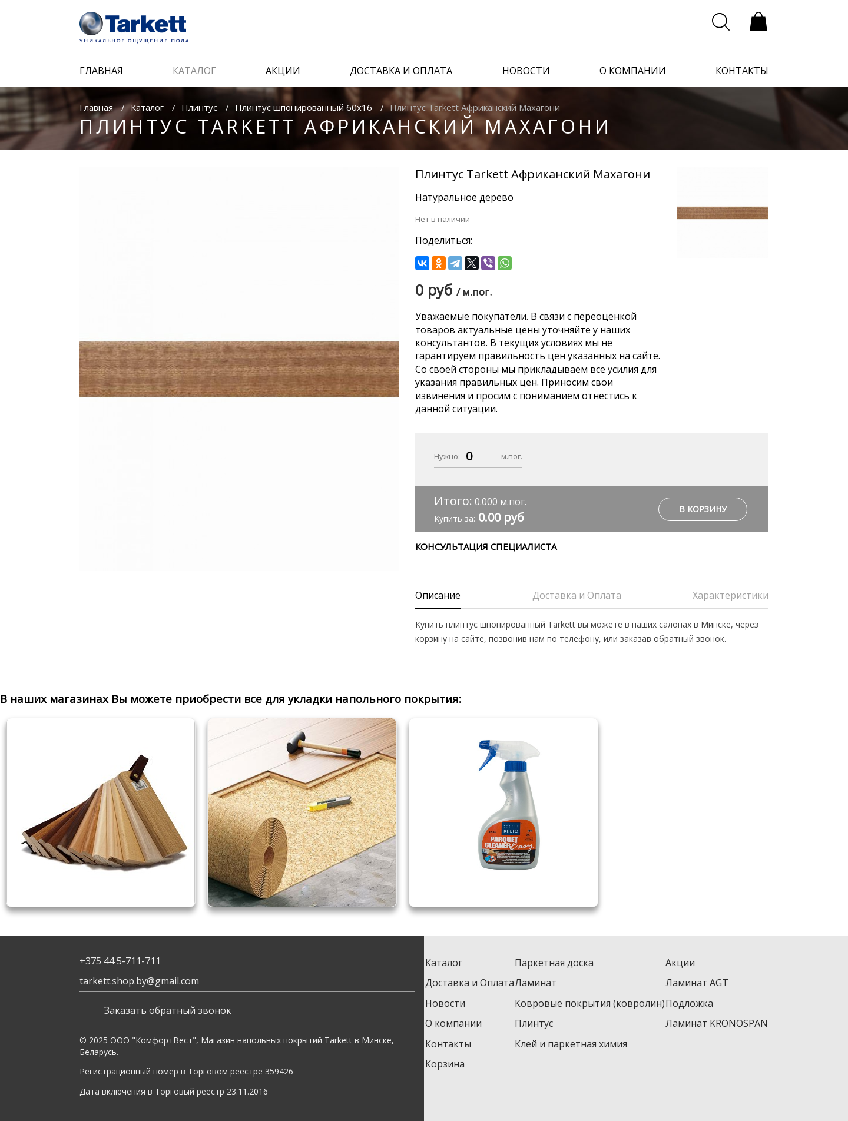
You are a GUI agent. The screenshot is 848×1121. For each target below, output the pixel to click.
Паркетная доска (554, 962)
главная (101, 70)
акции (283, 70)
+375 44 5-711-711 (120, 960)
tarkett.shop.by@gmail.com (139, 980)
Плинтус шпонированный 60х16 (303, 107)
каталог (194, 70)
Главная (96, 107)
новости (526, 70)
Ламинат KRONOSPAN (716, 1023)
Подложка (689, 1003)
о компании (632, 70)
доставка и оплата (401, 70)
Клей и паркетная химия (571, 1043)
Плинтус (199, 107)
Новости (445, 1003)
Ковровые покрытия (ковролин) (590, 1003)
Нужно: (447, 456)
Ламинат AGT (696, 982)
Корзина (445, 1063)
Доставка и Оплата (469, 982)
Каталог (147, 107)
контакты (742, 70)
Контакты (448, 1043)
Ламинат (535, 982)
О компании (453, 1023)
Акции (680, 962)
